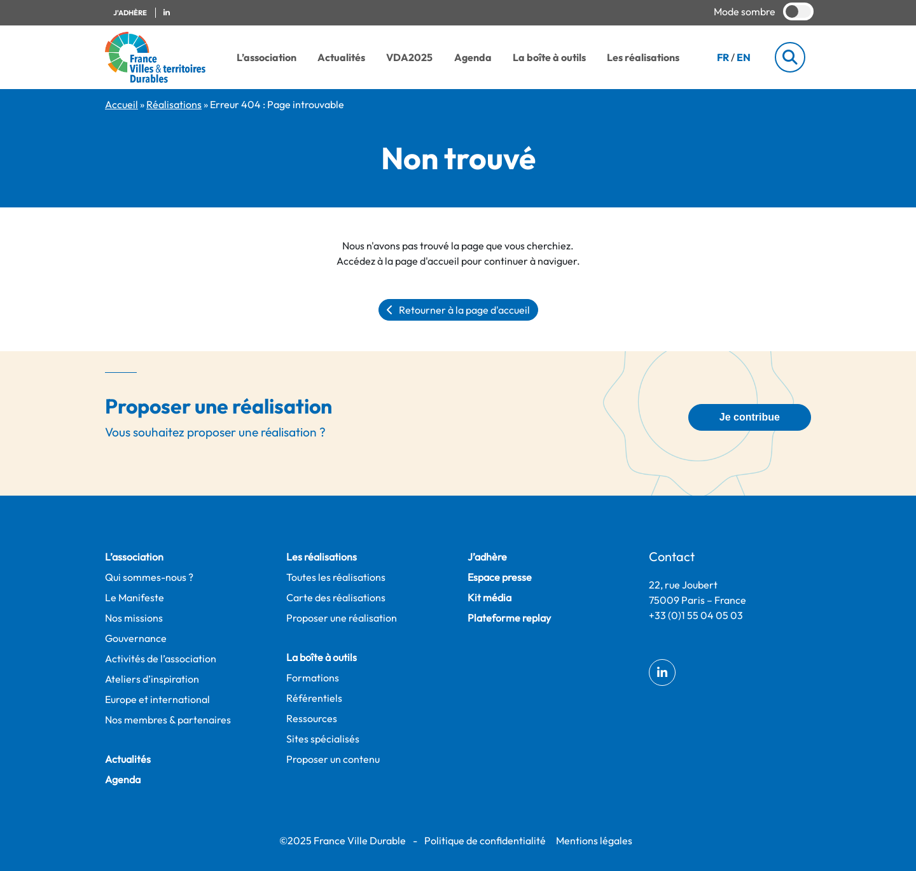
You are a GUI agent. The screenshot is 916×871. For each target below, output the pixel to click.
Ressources (311, 718)
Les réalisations (643, 57)
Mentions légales (594, 840)
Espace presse (500, 577)
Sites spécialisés (322, 738)
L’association (266, 57)
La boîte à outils (549, 57)
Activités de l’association (160, 658)
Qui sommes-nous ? (149, 577)
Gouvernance (136, 638)
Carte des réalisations (335, 597)
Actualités (341, 57)
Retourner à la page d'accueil (458, 309)
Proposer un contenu (333, 759)
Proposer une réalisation (341, 617)
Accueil (121, 104)
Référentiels (314, 698)
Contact (672, 556)
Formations (312, 677)
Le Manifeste (134, 597)
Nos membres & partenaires (168, 719)
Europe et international (157, 699)
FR (723, 57)
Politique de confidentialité (485, 840)
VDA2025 (409, 57)
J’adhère (487, 556)
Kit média (489, 597)
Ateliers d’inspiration (152, 678)
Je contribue (749, 417)
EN (744, 57)
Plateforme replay (509, 617)
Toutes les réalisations (335, 577)
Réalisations (174, 104)
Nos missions (134, 617)
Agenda (473, 57)
